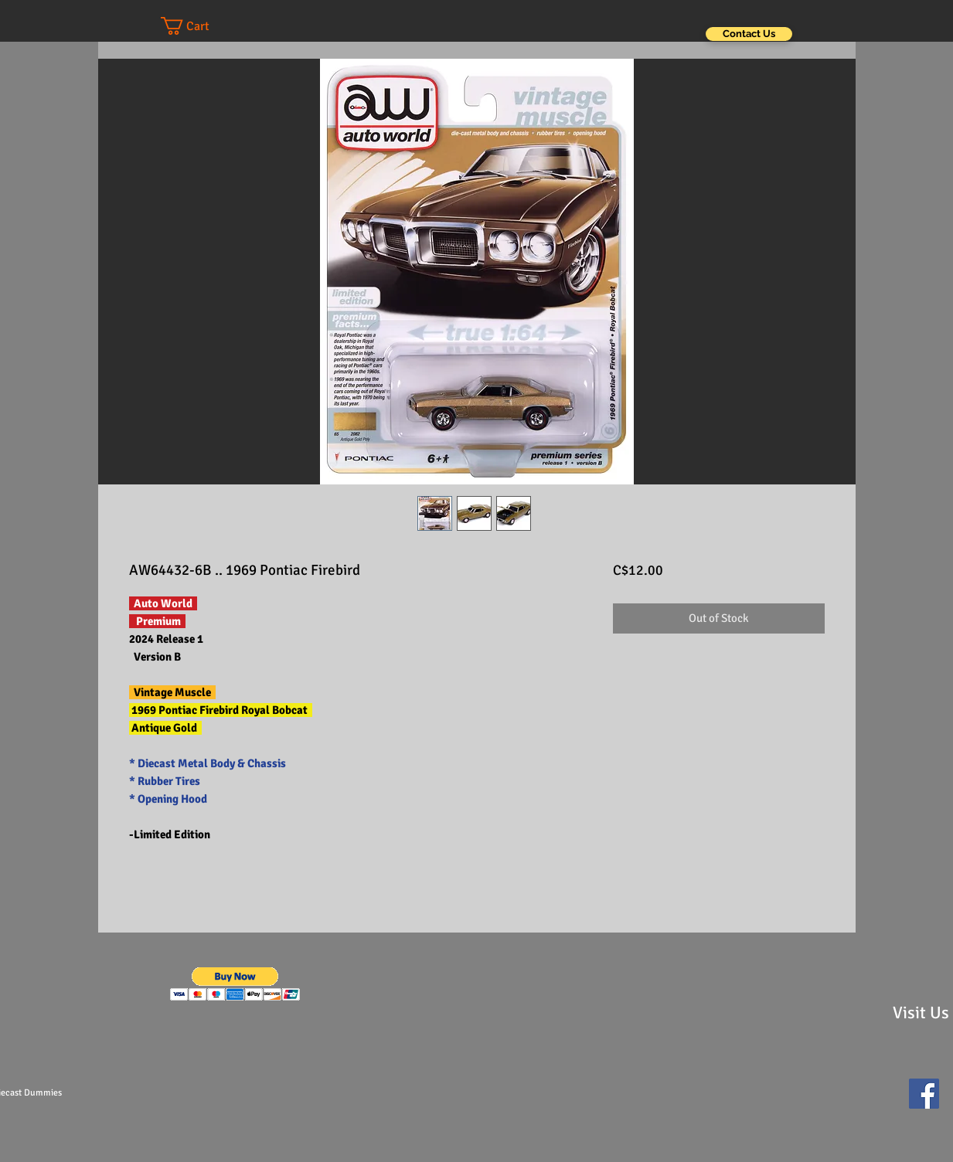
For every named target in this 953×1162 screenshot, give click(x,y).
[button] (200, 26)
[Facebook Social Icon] (924, 1094)
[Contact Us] (749, 34)
